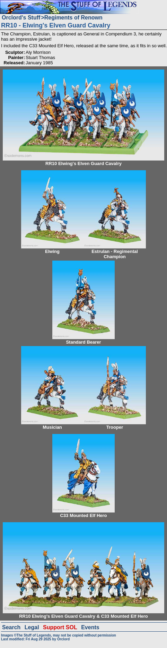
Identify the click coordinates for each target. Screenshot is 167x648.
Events (90, 627)
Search (11, 627)
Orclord (63, 639)
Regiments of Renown (73, 17)
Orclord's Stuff (21, 17)
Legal (32, 627)
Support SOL (60, 627)
